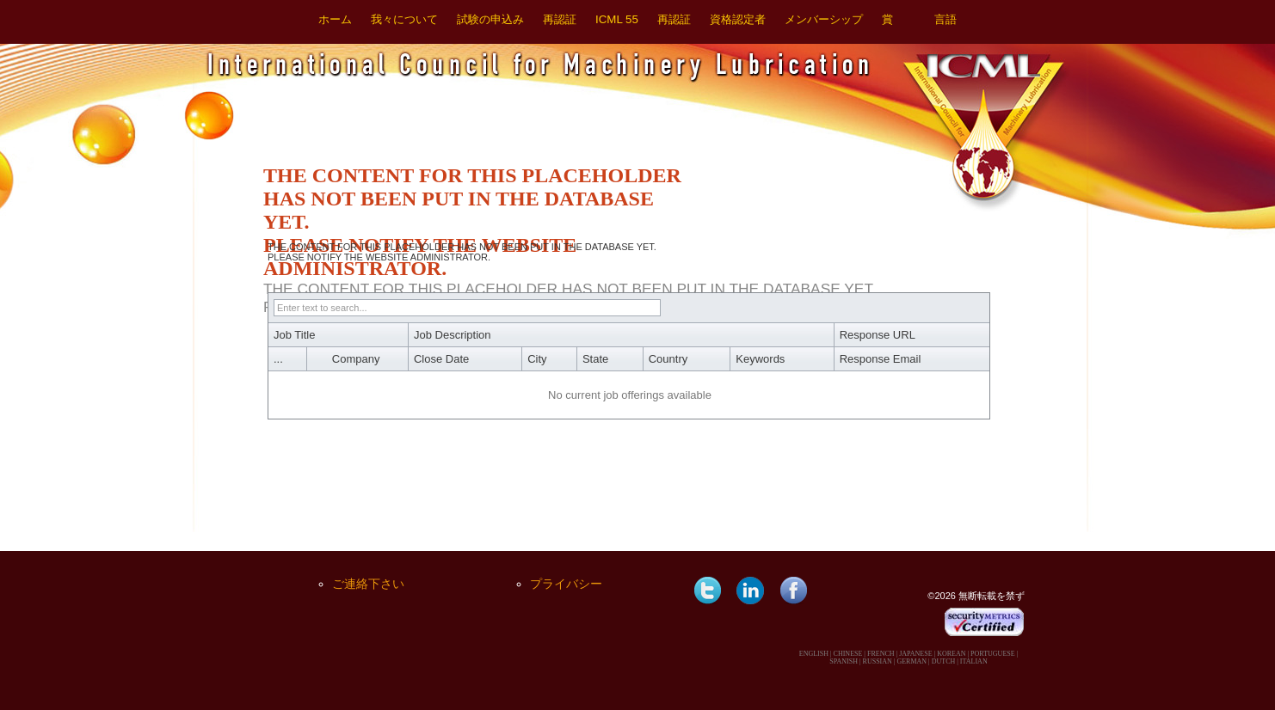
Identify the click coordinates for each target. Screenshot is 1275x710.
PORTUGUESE (992, 654)
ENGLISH (813, 654)
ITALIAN (974, 661)
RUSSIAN (877, 661)
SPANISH (843, 661)
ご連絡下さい (368, 584)
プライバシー (566, 584)
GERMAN (911, 661)
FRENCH (881, 654)
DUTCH (944, 661)
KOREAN (951, 654)
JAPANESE (915, 654)
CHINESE (848, 654)
